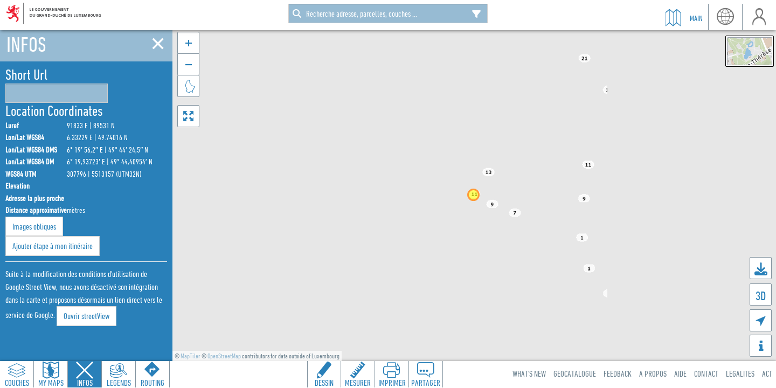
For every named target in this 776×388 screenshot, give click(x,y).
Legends (119, 382)
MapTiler (190, 356)
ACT (767, 373)
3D (761, 295)
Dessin (324, 382)
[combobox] (388, 13)
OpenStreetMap (224, 356)
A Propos (653, 373)
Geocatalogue (574, 373)
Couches (17, 382)
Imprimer (392, 382)
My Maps (51, 382)
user (759, 17)
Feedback (618, 373)
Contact (706, 373)
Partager (425, 382)
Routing (152, 382)
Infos (85, 382)
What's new (529, 373)
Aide (680, 373)
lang (725, 17)
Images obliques (34, 226)
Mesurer (358, 382)
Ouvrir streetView (86, 316)
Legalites (740, 373)
